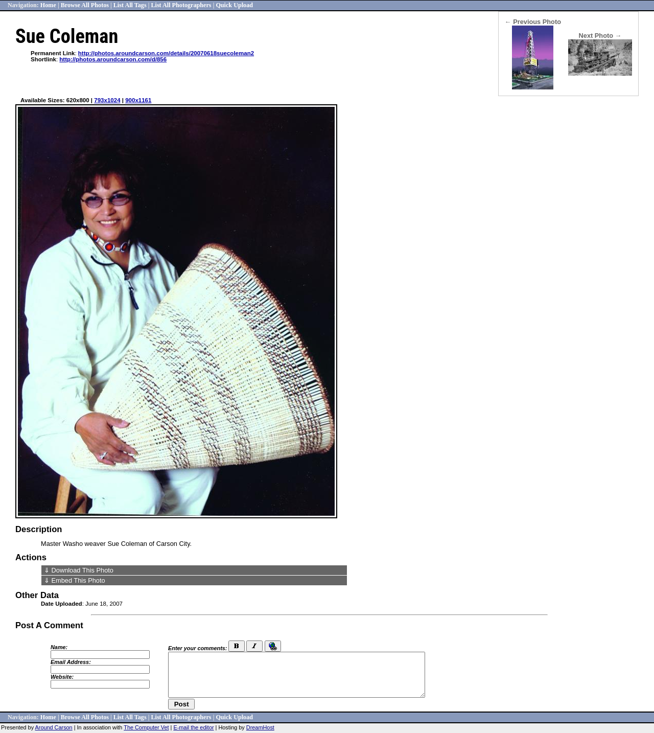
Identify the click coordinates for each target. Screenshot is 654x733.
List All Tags (130, 5)
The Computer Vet (146, 727)
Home (48, 5)
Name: (59, 647)
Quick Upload (234, 5)
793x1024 (107, 100)
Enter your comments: (197, 648)
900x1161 (138, 100)
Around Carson (54, 727)
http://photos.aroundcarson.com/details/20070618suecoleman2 (166, 53)
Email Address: (71, 662)
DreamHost (260, 727)
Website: (62, 677)
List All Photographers (181, 5)
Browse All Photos (85, 5)
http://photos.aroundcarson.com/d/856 (113, 59)
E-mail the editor (193, 727)
